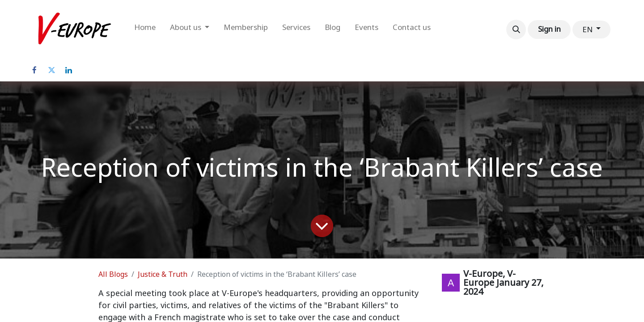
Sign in (549, 29)
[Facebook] (34, 70)
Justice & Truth (162, 274)
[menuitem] (145, 29)
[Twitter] (51, 70)
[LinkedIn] (68, 70)
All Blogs (113, 274)
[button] (516, 29)
